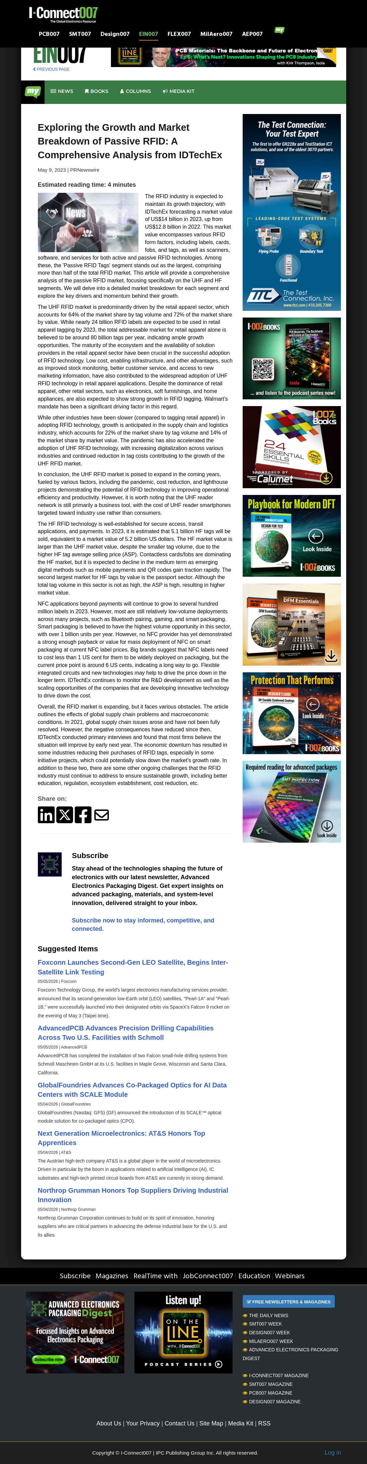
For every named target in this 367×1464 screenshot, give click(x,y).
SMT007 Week (262, 1324)
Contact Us (179, 1423)
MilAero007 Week (268, 1341)
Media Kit (240, 1423)
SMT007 (80, 35)
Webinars (290, 1276)
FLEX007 (179, 35)
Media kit (179, 91)
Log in (332, 1452)
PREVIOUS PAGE (51, 69)
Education (254, 1276)
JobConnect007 (208, 1276)
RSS (264, 1423)
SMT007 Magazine (268, 1384)
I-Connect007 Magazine (276, 1375)
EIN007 (148, 35)
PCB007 (49, 35)
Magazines (112, 1276)
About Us (109, 1423)
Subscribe (75, 1276)
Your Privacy (143, 1423)
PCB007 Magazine (267, 1393)
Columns (135, 91)
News (62, 91)
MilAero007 (216, 35)
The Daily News (265, 1315)
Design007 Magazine (272, 1401)
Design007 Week (266, 1332)
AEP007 (252, 35)
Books (96, 91)
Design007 (115, 35)
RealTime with (155, 1276)
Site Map (211, 1423)
